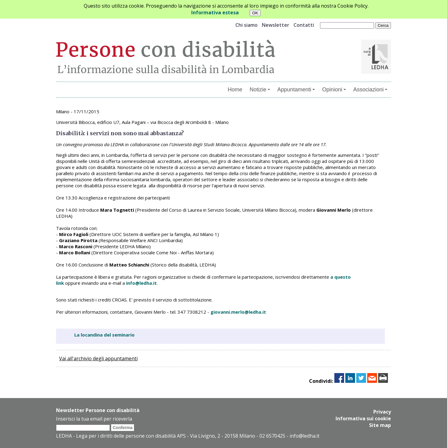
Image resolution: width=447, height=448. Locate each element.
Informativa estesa (215, 12)
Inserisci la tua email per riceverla (94, 418)
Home (235, 89)
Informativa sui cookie (363, 418)
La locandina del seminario (104, 335)
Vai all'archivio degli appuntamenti (98, 358)
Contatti (304, 25)
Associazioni (370, 89)
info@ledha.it (141, 283)
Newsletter (275, 25)
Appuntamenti (296, 89)
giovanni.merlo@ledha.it (238, 312)
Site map (380, 425)
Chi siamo (246, 25)
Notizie (260, 89)
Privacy (382, 411)
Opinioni (334, 89)
